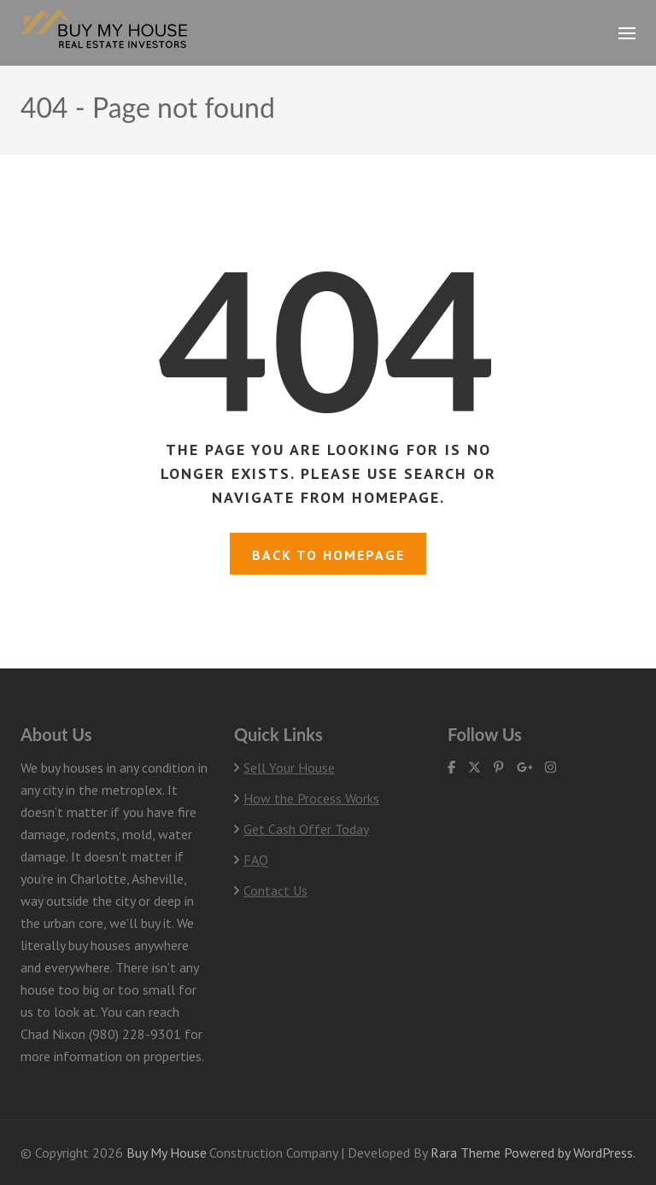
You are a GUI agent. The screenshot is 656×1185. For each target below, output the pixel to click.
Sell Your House (289, 767)
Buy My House (166, 1152)
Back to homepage (328, 554)
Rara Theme (465, 1152)
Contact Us (275, 890)
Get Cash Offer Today (306, 829)
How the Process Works (311, 798)
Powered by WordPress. (570, 1152)
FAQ (255, 859)
